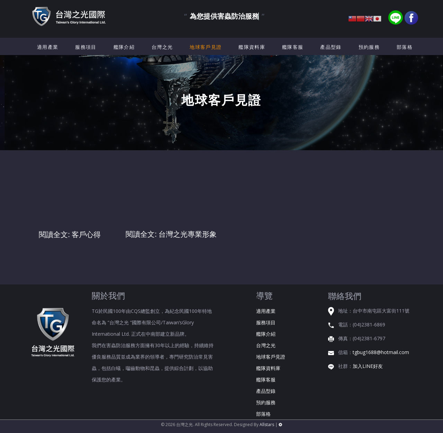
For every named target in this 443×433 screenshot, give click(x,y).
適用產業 (47, 47)
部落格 (405, 47)
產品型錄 (330, 47)
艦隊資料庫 (251, 47)
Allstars (267, 424)
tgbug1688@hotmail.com (381, 352)
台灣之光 (162, 47)
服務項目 (85, 47)
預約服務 (369, 47)
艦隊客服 (292, 47)
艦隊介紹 (124, 47)
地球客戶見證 (206, 47)
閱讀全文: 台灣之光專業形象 (171, 234)
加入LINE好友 (368, 366)
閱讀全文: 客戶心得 (70, 234)
